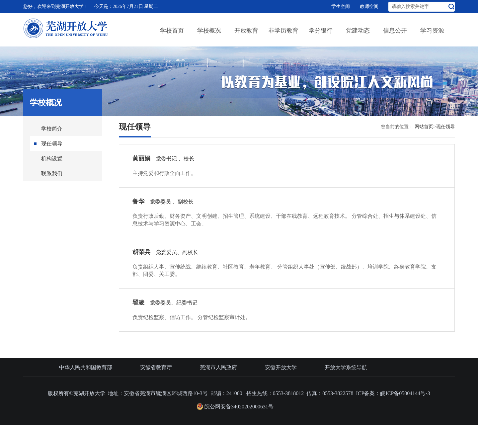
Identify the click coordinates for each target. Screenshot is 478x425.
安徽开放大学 (281, 367)
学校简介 (51, 128)
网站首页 (424, 126)
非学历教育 (283, 30)
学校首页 (172, 30)
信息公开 (395, 30)
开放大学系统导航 (346, 367)
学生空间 (340, 6)
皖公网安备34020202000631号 (235, 406)
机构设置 (51, 158)
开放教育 (246, 30)
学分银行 (321, 30)
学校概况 (209, 30)
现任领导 (51, 143)
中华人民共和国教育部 (85, 367)
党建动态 (358, 30)
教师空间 (369, 6)
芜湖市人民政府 (218, 367)
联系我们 (51, 173)
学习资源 (432, 30)
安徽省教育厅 (156, 367)
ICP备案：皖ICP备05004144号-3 (393, 393)
